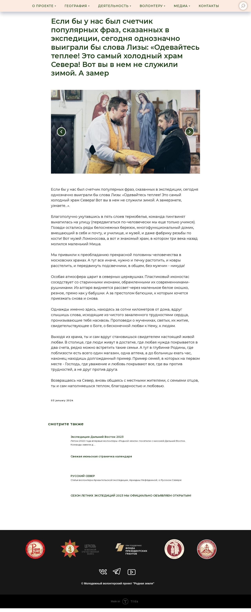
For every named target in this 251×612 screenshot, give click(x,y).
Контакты (209, 6)
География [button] (76, 6)
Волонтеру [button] (151, 6)
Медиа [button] (181, 6)
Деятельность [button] (113, 6)
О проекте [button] (43, 6)
